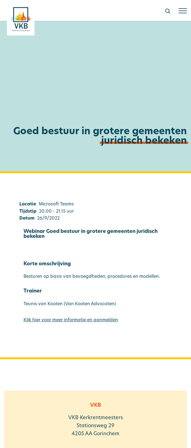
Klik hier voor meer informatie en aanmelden (70, 320)
